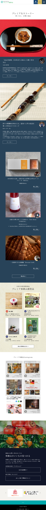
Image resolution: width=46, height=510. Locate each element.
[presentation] (40, 493)
